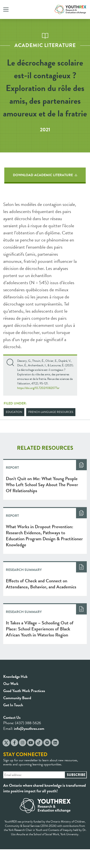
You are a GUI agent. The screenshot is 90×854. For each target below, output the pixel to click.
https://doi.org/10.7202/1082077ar (38, 388)
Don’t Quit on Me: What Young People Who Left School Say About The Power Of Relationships (42, 484)
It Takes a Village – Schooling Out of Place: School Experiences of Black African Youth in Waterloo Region (39, 628)
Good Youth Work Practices (24, 691)
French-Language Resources (50, 412)
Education (14, 412)
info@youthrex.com (29, 728)
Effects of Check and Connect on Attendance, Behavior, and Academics (41, 583)
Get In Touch (13, 705)
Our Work (10, 683)
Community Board (17, 698)
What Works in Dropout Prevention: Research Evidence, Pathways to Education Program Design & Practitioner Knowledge (44, 535)
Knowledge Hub (15, 676)
